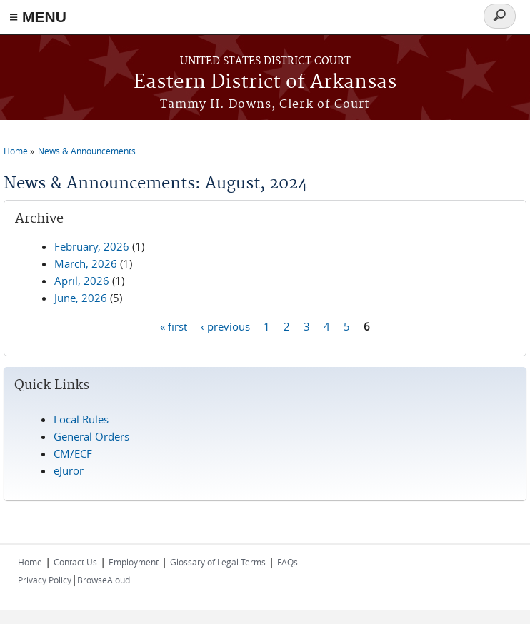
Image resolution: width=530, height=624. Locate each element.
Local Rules (81, 419)
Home (16, 150)
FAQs (287, 562)
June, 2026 (80, 298)
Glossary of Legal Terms (218, 562)
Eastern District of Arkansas (265, 82)
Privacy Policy (44, 579)
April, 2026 (81, 280)
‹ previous (225, 325)
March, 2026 (85, 263)
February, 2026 (91, 246)
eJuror (69, 470)
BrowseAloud (103, 579)
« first (173, 325)
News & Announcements (87, 150)
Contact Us (75, 562)
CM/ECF (73, 453)
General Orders (91, 436)
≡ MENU (37, 17)
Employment (134, 562)
